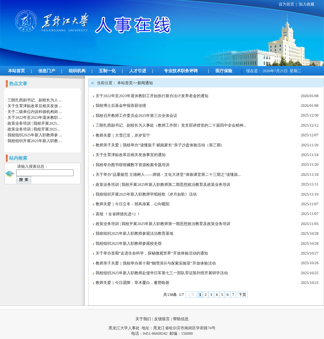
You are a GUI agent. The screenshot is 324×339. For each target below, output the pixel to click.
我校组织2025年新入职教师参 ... (34, 135)
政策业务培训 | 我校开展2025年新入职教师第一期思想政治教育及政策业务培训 (163, 223)
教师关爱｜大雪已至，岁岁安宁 (123, 135)
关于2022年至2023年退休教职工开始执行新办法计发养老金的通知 (152, 96)
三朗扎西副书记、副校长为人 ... (34, 100)
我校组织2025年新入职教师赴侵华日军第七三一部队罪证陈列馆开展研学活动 (162, 273)
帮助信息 (181, 319)
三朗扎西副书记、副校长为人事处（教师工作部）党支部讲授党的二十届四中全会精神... (171, 125)
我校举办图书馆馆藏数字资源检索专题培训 (132, 165)
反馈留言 (162, 319)
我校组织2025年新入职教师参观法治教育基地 (134, 233)
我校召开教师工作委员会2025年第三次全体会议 (136, 115)
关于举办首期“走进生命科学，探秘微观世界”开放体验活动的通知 (152, 253)
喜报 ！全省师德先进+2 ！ (118, 214)
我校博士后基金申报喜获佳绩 (121, 105)
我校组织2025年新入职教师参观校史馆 (129, 243)
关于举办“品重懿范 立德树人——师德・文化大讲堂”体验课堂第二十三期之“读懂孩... (168, 174)
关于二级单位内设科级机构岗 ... (34, 111)
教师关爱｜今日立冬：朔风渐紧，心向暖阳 (132, 204)
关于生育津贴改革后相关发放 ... (34, 106)
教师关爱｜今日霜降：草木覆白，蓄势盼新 (132, 282)
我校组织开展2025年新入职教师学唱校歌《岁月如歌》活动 (146, 194)
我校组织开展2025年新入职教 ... (34, 141)
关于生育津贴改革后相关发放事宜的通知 (131, 155)
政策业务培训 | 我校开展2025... (33, 123)
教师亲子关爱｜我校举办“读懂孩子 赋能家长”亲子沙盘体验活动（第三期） (160, 145)
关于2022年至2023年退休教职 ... (34, 117)
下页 (242, 294)
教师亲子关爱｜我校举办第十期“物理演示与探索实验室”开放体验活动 (156, 263)
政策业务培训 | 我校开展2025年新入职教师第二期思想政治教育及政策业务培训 (163, 184)
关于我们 (143, 319)
